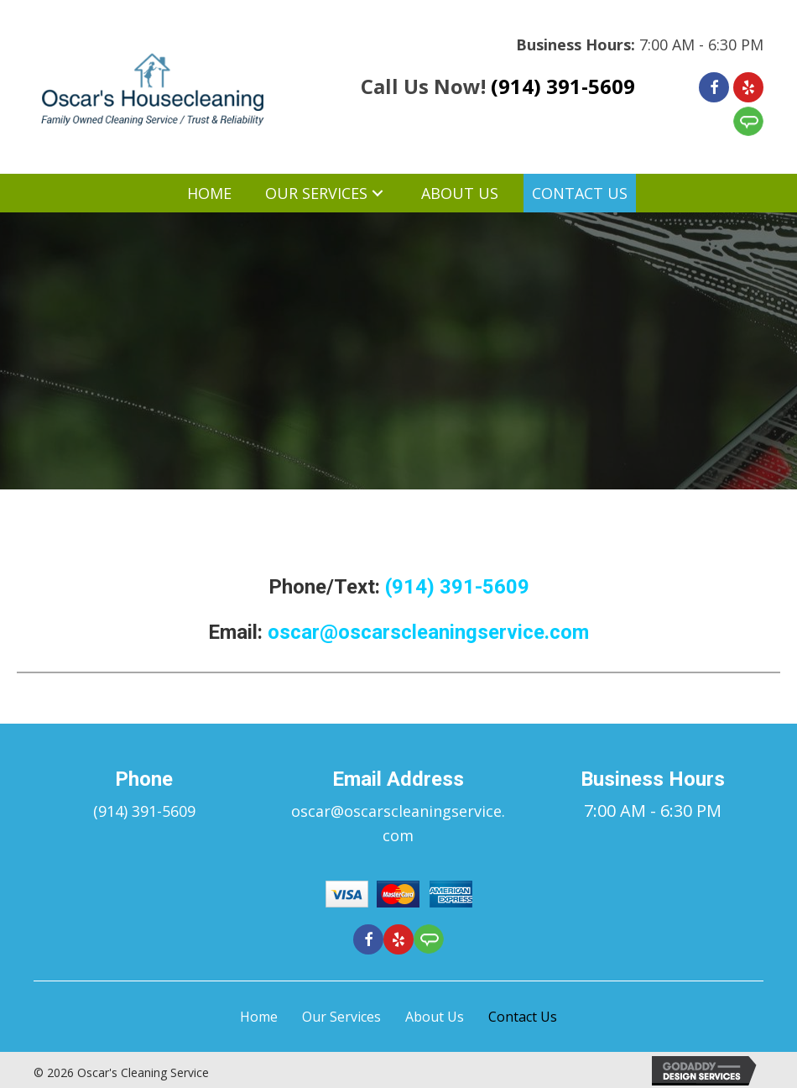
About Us (434, 1016)
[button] (505, 193)
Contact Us (522, 1016)
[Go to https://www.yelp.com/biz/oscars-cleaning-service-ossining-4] (748, 87)
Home (259, 1016)
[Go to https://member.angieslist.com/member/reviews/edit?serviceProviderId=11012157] (748, 121)
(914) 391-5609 (563, 86)
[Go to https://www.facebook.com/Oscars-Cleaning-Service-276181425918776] (714, 87)
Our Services (341, 1016)
